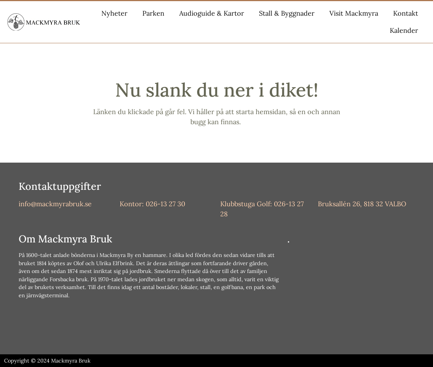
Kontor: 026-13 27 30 (152, 204)
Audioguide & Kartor (211, 13)
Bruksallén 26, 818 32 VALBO (362, 204)
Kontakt (405, 13)
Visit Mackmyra (353, 13)
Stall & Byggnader (287, 13)
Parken (153, 13)
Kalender (404, 30)
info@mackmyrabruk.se (55, 204)
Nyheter (114, 13)
